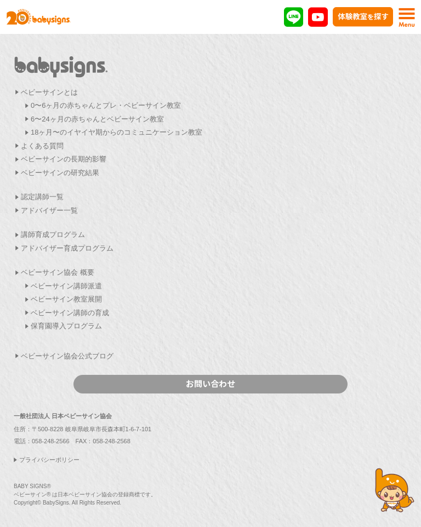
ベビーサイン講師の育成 (70, 313)
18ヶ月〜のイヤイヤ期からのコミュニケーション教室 (116, 132)
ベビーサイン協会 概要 (57, 272)
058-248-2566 (51, 441)
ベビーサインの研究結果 (60, 173)
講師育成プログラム (53, 234)
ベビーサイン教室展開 (66, 299)
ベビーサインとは (49, 92)
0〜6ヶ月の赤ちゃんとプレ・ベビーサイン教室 (106, 105)
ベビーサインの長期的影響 (63, 159)
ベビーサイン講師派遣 (66, 286)
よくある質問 (42, 146)
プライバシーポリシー (49, 459)
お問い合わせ (210, 383)
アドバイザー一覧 (49, 210)
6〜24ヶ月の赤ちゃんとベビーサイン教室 (97, 119)
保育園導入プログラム (66, 326)
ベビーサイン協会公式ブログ (67, 356)
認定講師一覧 (42, 197)
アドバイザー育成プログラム (67, 248)
